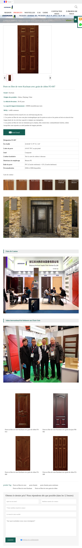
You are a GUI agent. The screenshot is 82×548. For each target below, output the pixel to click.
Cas (39, 12)
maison (7, 12)
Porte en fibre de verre (19, 485)
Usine (45, 12)
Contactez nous (56, 12)
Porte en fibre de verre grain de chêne (46, 488)
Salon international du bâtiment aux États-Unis (23, 320)
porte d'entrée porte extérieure (49, 485)
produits (18, 12)
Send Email (14, 132)
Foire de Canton (12, 251)
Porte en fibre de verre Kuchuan (22, 488)
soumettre (10, 540)
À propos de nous (71, 12)
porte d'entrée (33, 485)
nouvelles (29, 12)
